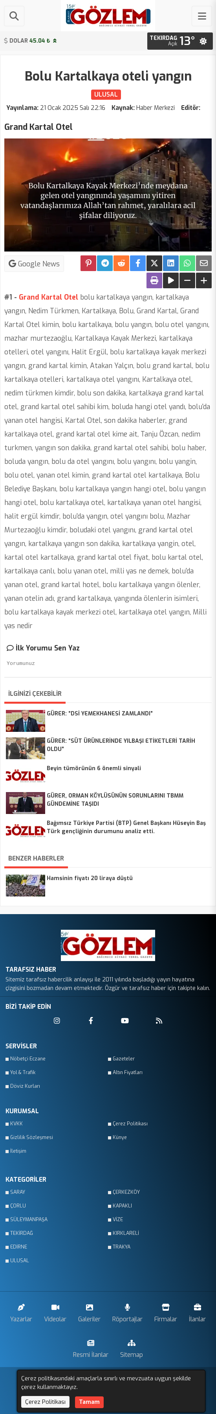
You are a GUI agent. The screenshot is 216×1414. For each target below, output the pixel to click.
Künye (120, 1137)
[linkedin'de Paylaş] (171, 263)
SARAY (17, 1192)
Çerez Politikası (130, 1124)
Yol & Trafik (22, 1072)
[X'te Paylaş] (154, 263)
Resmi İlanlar (90, 1347)
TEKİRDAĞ (21, 1233)
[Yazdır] (154, 280)
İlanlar (197, 1311)
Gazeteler (124, 1059)
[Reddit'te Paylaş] (121, 263)
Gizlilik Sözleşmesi (31, 1137)
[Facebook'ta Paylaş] (138, 263)
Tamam (89, 1402)
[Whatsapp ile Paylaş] (187, 263)
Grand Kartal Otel (48, 297)
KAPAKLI (122, 1206)
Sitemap (131, 1347)
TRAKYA (121, 1247)
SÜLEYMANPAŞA (29, 1219)
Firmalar (165, 1311)
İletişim (18, 1151)
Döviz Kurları (25, 1086)
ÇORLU (18, 1206)
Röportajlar (127, 1311)
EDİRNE (18, 1247)
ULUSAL (19, 1261)
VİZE (118, 1219)
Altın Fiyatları (128, 1072)
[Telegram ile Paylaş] (105, 263)
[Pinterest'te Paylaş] (88, 263)
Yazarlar (21, 1311)
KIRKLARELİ (126, 1233)
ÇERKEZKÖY (126, 1192)
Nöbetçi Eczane (28, 1059)
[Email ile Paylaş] (204, 263)
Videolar (55, 1311)
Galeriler (89, 1311)
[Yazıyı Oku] (171, 280)
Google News (34, 263)
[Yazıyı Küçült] (187, 280)
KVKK (16, 1124)
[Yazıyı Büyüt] (204, 280)
